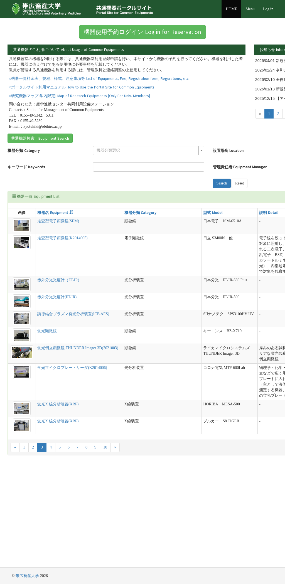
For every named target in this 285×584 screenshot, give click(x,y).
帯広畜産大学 (27, 576)
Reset (150, 212)
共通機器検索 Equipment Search (40, 167)
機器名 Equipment (40, 241)
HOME (231, 9)
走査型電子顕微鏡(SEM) (46, 250)
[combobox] (85, 179)
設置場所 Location (139, 179)
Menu (250, 9)
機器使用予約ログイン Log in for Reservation (142, 32)
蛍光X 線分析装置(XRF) (45, 505)
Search (132, 212)
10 (105, 548)
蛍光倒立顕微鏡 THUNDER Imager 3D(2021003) (40, 415)
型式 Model (126, 241)
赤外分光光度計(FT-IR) (44, 359)
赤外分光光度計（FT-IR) (46, 342)
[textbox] (84, 179)
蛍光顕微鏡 (35, 393)
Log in (268, 9)
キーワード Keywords (26, 195)
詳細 (219, 61)
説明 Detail (157, 241)
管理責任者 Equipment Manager (151, 195)
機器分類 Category (24, 179)
